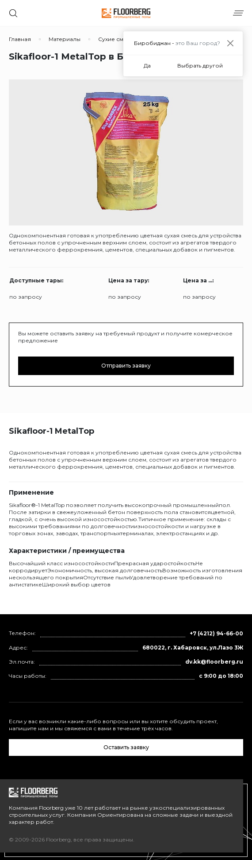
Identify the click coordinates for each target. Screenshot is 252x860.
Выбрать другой (200, 65)
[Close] (230, 43)
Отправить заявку (126, 365)
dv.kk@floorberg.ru (214, 661)
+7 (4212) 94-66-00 (216, 633)
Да (147, 65)
